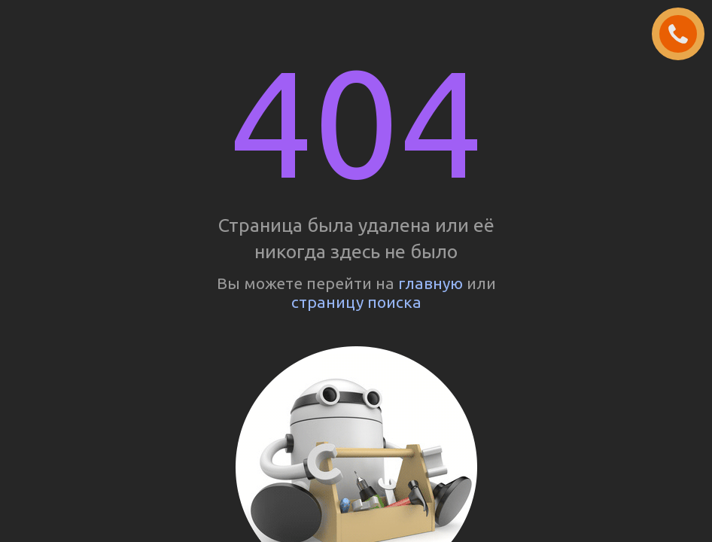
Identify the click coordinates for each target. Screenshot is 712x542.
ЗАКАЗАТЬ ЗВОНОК (684, 34)
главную (430, 283)
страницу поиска (356, 302)
